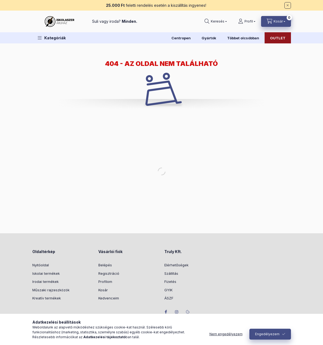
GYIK (168, 290)
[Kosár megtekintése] (276, 21)
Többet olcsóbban (243, 38)
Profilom (105, 281)
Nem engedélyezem (226, 334)
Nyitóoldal (40, 265)
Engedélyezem (267, 334)
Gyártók (209, 38)
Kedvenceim (108, 298)
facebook (166, 311)
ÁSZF (168, 298)
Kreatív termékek (46, 298)
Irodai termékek (45, 281)
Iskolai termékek (46, 273)
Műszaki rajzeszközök (51, 290)
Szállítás (171, 273)
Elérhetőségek (176, 265)
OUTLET (278, 38)
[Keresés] (216, 21)
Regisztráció (108, 273)
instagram (176, 311)
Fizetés (170, 281)
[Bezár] (287, 5)
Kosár (103, 290)
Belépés (105, 265)
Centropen (181, 38)
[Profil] (247, 21)
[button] (51, 37)
